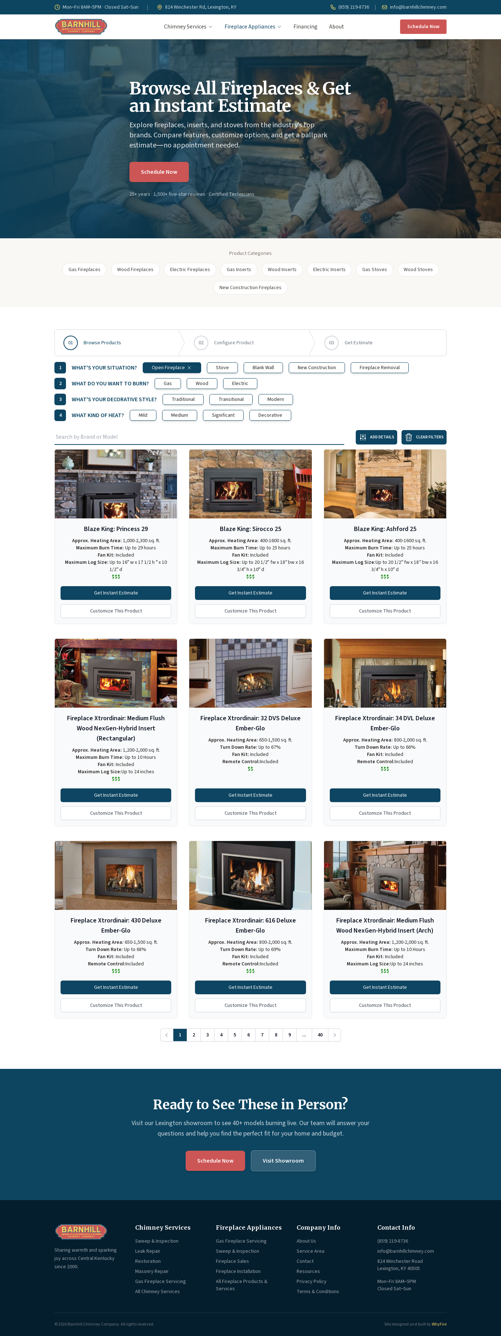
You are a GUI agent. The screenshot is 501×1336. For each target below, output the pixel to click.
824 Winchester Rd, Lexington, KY (196, 7)
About (336, 27)
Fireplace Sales (232, 1261)
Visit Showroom (283, 1161)
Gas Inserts (239, 269)
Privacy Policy (312, 1281)
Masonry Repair (152, 1271)
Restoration (148, 1261)
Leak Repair (147, 1251)
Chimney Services (188, 27)
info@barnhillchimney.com (414, 7)
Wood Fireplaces (135, 269)
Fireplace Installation (238, 1271)
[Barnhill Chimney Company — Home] (81, 26)
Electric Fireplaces (190, 269)
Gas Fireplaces (84, 269)
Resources (308, 1271)
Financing (305, 27)
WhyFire (439, 1324)
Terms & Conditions (318, 1291)
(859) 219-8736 (349, 7)
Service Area (310, 1251)
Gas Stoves (374, 269)
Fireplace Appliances (253, 27)
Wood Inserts (282, 269)
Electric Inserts (329, 269)
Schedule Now (423, 26)
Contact (305, 1261)
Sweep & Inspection (156, 1241)
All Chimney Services (157, 1291)
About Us (306, 1241)
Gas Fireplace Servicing (160, 1281)
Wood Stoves (418, 269)
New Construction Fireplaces (250, 287)
